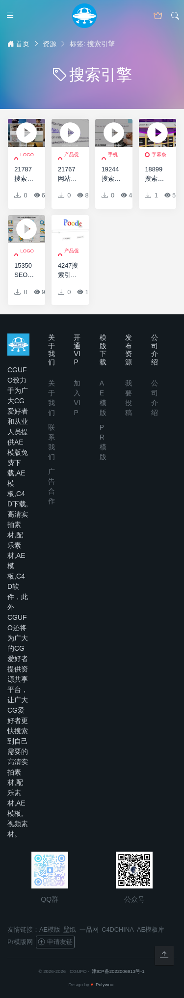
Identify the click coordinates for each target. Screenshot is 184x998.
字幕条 (159, 154)
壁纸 (69, 929)
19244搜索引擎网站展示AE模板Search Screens (112, 174)
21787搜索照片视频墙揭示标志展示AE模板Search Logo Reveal (24, 174)
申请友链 (55, 942)
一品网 (89, 929)
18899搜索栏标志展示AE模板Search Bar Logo (155, 174)
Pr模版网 (20, 941)
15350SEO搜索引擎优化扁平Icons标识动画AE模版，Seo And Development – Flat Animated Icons (25, 270)
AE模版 (49, 929)
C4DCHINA (117, 929)
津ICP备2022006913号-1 (118, 971)
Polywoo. (105, 984)
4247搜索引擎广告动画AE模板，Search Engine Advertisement (68, 270)
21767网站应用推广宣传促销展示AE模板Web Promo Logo (68, 174)
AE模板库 (150, 929)
